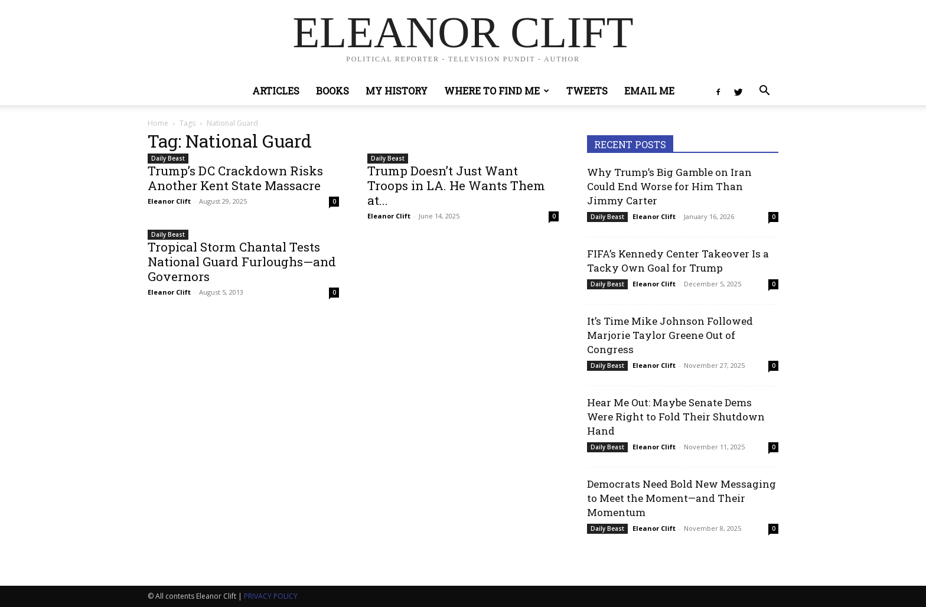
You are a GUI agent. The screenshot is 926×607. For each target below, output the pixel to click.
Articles (275, 90)
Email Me (649, 90)
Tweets (587, 90)
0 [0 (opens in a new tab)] (334, 201)
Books (332, 90)
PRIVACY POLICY (271, 596)
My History (397, 90)
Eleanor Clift (169, 201)
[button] (764, 91)
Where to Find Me (496, 90)
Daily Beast (168, 158)
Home (158, 123)
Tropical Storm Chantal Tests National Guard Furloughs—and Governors (242, 262)
